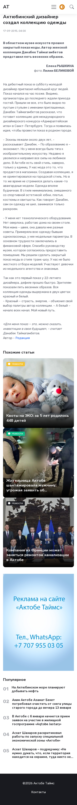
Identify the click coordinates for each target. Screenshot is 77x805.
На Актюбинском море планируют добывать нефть (38, 689)
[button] (70, 7)
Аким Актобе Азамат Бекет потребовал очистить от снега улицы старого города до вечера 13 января (42, 704)
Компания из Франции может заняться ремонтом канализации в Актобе (37, 554)
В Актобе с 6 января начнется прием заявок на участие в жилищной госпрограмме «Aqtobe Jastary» (41, 720)
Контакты (38, 792)
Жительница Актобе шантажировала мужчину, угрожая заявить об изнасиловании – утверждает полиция (34, 490)
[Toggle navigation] (54, 7)
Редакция (22, 338)
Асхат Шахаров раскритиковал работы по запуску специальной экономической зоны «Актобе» (37, 737)
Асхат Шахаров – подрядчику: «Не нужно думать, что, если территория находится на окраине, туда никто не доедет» (41, 753)
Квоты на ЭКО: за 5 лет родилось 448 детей (37, 418)
